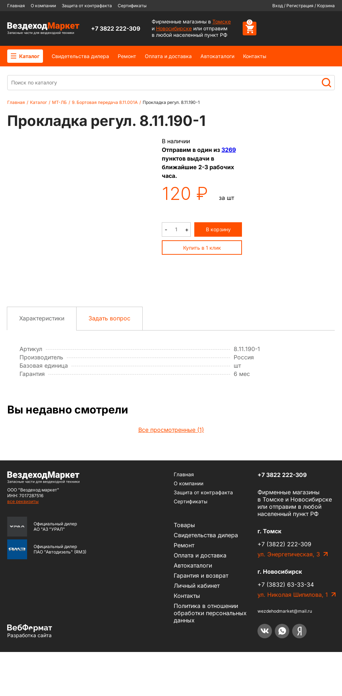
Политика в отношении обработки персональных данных (210, 657)
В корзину (218, 229)
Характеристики (41, 362)
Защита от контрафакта (87, 5)
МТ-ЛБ (59, 102)
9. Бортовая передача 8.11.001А (105, 102)
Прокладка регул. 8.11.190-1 (171, 102)
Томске (221, 21)
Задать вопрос (109, 362)
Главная (16, 5)
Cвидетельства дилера (80, 56)
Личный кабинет (197, 629)
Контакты (254, 56)
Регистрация (299, 5)
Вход (277, 5)
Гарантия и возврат (201, 619)
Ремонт (127, 56)
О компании (43, 5)
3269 (228, 149)
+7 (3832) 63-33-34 (285, 628)
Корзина (326, 5)
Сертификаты (132, 5)
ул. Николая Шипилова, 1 (292, 638)
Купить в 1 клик (202, 248)
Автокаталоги (217, 56)
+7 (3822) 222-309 (284, 588)
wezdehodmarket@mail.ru (284, 655)
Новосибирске (174, 28)
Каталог (25, 56)
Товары (184, 569)
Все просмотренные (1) (171, 473)
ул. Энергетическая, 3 (288, 598)
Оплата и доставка (168, 56)
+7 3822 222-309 (115, 28)
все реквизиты (23, 545)
